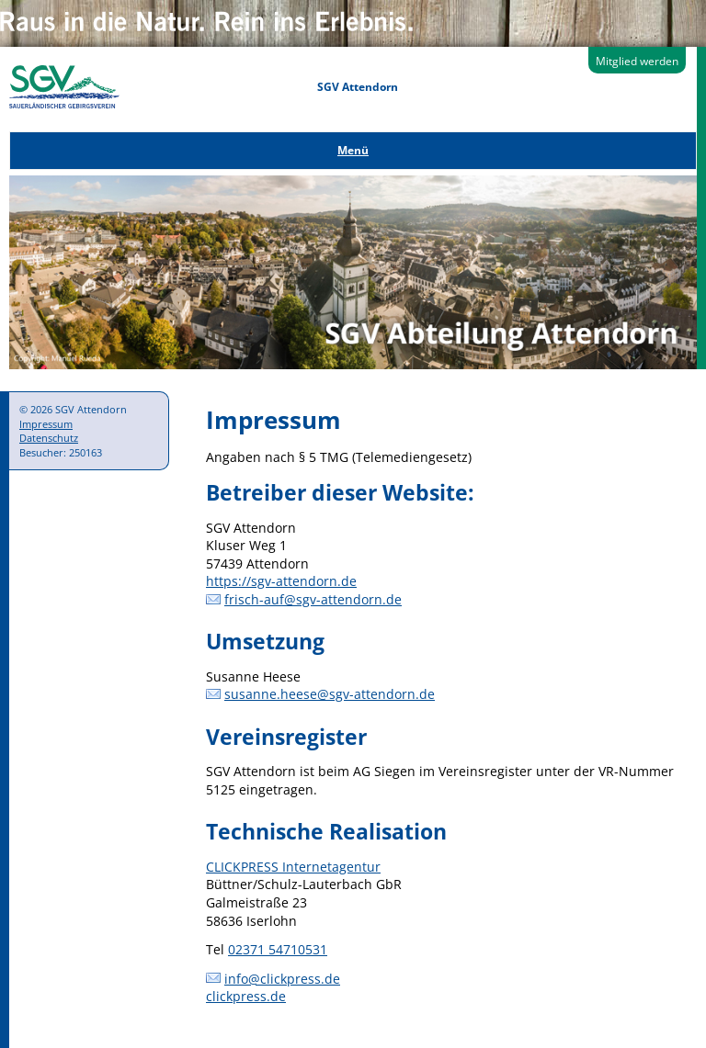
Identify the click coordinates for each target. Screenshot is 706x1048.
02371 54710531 (277, 949)
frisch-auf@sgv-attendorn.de (313, 599)
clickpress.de (246, 996)
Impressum (46, 424)
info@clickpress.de (282, 978)
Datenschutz (48, 438)
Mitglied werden (637, 61)
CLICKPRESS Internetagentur (293, 866)
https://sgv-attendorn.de (281, 581)
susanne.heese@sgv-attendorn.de (329, 694)
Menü (353, 150)
